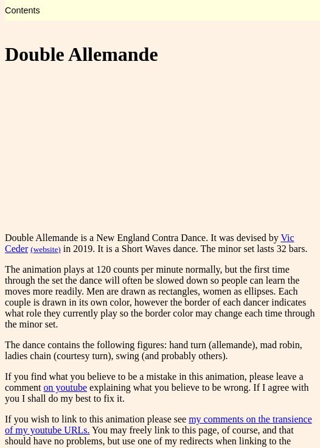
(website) (45, 249)
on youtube (66, 387)
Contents (22, 10)
